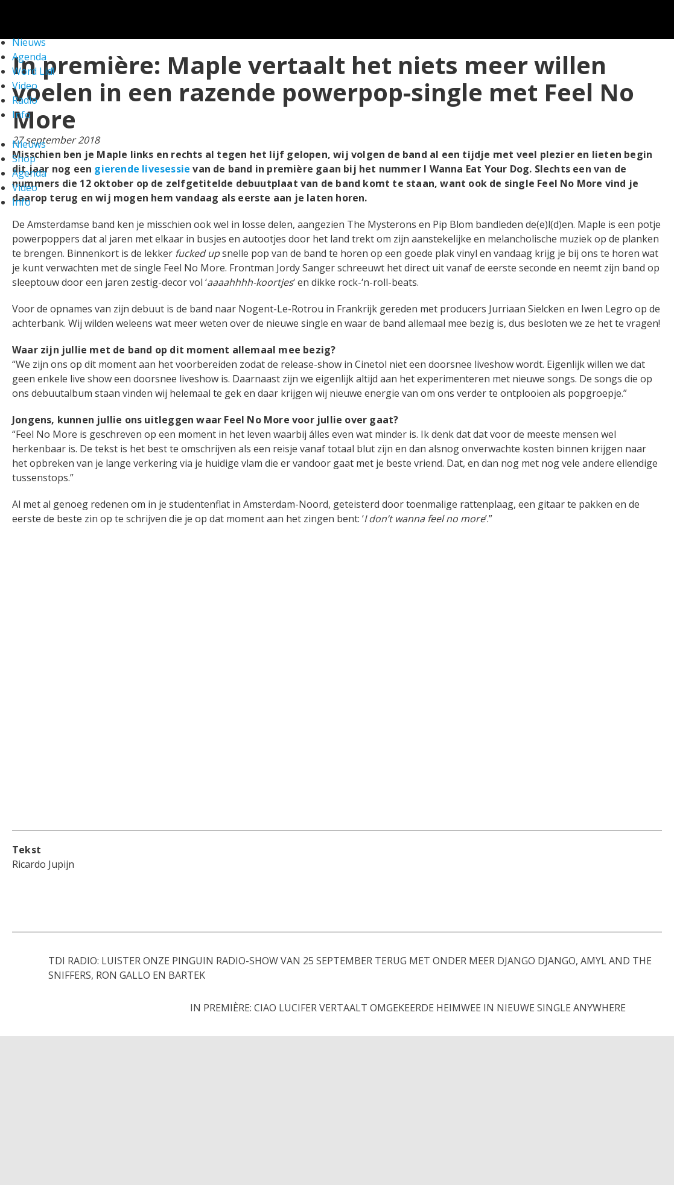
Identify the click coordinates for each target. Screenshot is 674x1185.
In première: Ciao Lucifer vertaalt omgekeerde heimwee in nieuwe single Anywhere (408, 1007)
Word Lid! (33, 71)
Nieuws (29, 144)
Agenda (29, 173)
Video (24, 85)
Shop (24, 158)
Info (21, 114)
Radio (24, 100)
